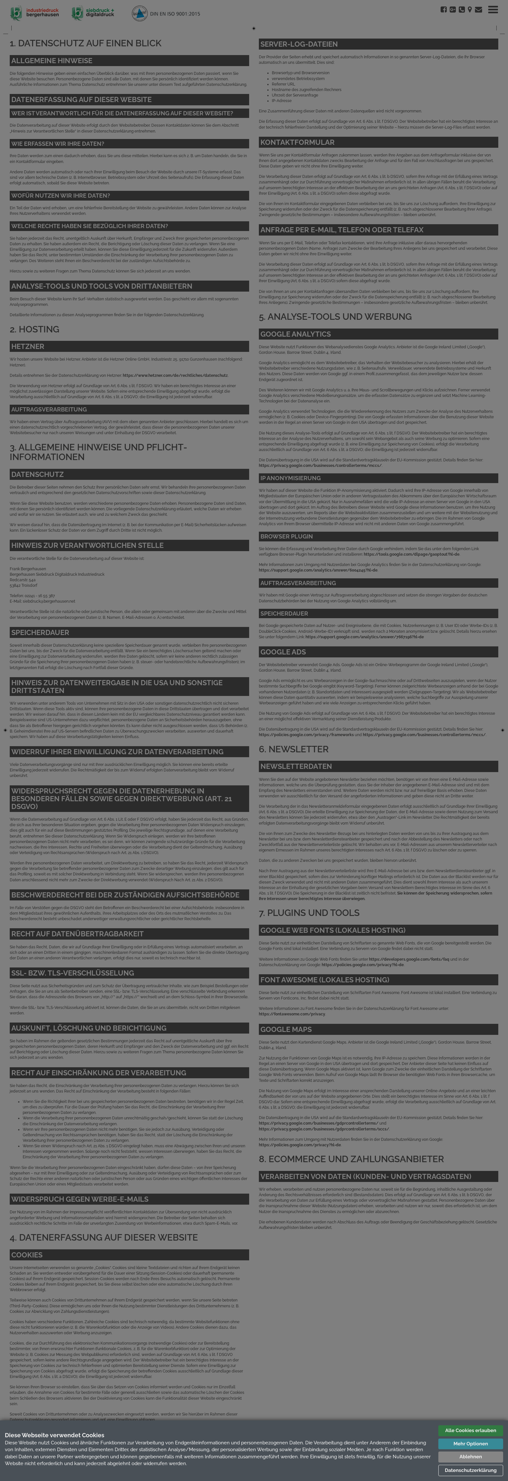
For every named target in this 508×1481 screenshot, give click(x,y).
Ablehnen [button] (470, 1457)
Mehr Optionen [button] (471, 1444)
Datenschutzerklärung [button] (471, 1470)
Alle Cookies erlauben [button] (470, 1430)
